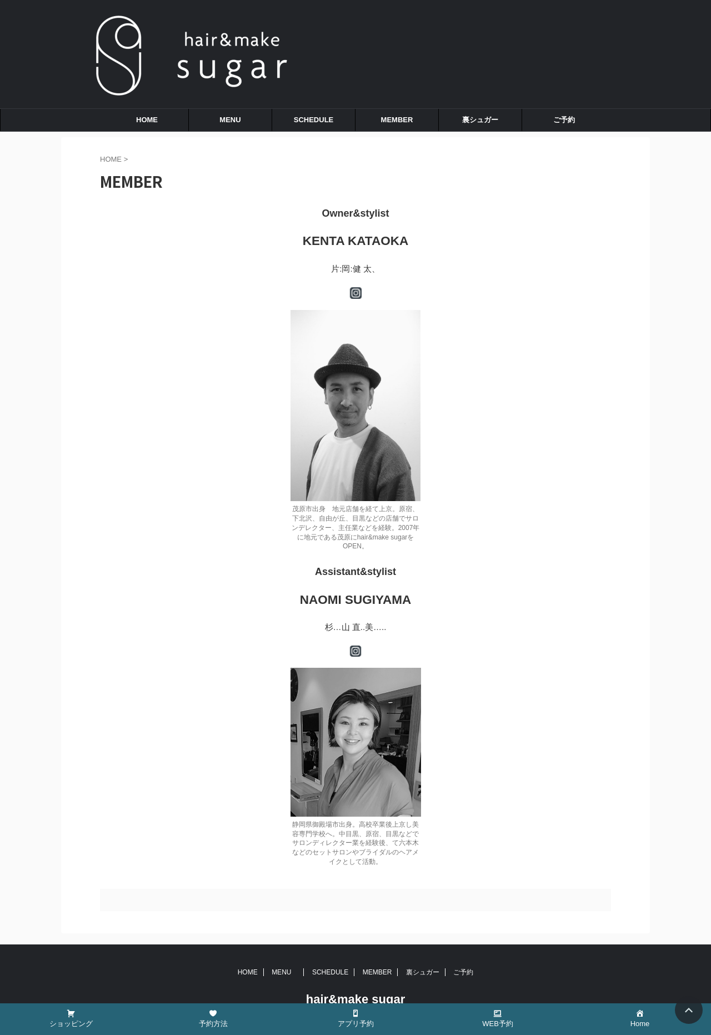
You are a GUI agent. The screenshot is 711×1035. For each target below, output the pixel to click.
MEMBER (397, 120)
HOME (147, 120)
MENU (233, 120)
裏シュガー (480, 120)
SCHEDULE (314, 120)
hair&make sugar (355, 999)
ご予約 (564, 120)
